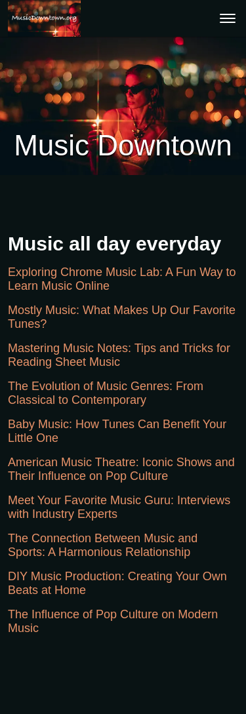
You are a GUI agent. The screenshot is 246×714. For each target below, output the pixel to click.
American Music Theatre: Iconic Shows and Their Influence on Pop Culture (121, 469)
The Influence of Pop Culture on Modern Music (113, 621)
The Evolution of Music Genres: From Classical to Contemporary (105, 393)
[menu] (227, 18)
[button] (44, 18)
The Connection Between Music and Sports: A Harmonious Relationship (102, 545)
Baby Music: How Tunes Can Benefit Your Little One (117, 431)
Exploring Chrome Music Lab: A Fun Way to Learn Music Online (122, 279)
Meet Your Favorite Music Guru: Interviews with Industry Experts (119, 507)
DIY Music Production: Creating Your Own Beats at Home (117, 583)
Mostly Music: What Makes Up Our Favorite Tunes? (122, 317)
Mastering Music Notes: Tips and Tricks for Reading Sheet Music (119, 355)
